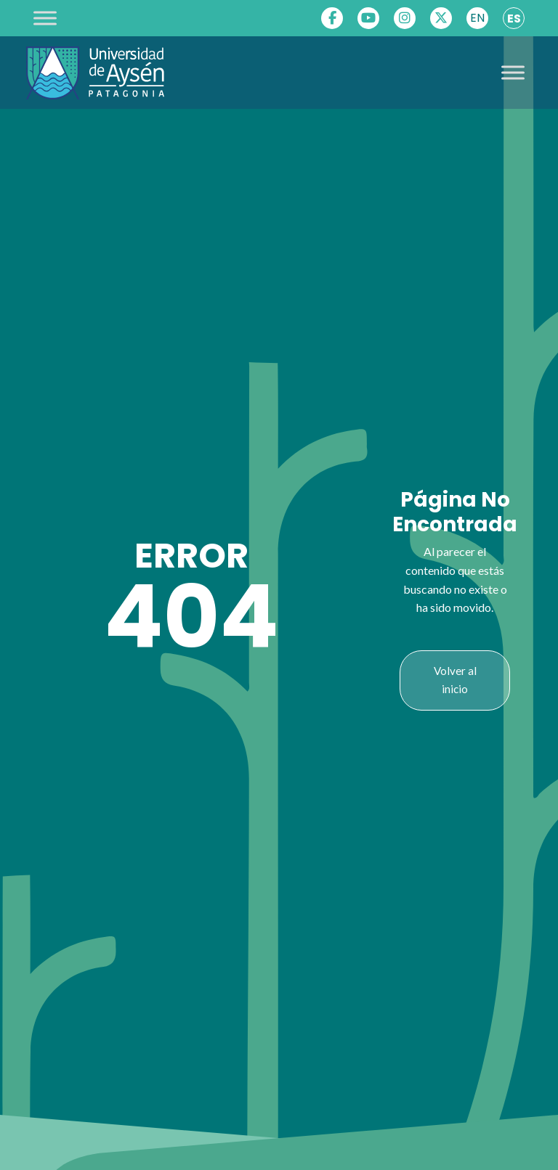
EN (477, 17)
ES (514, 18)
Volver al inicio (455, 680)
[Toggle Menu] (45, 18)
